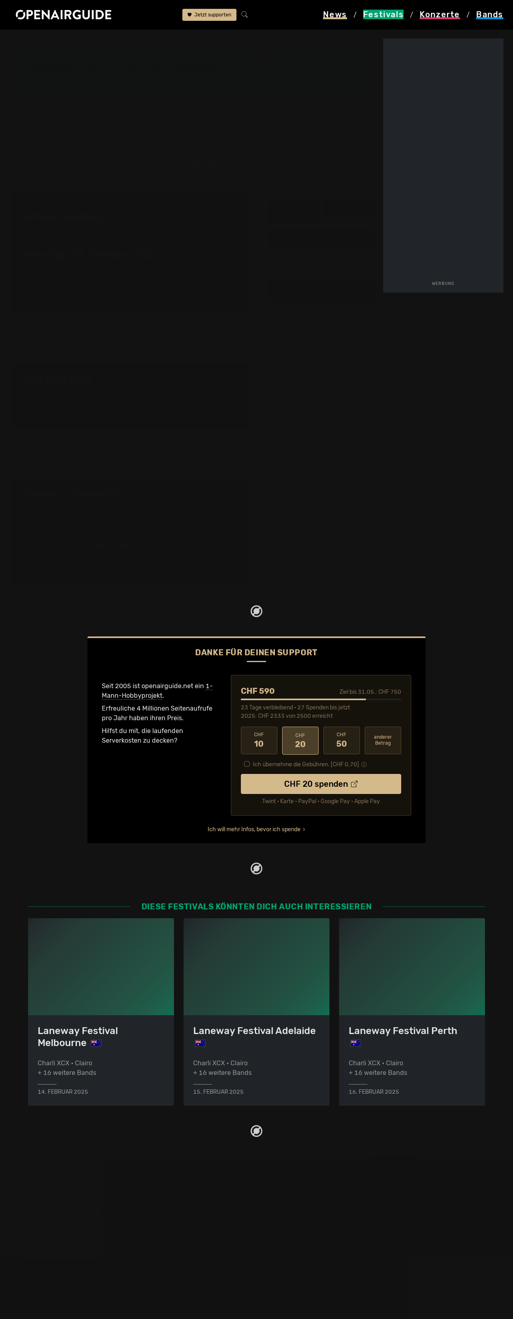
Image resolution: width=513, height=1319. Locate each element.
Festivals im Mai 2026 (60, 1237)
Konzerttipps (164, 1198)
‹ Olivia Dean (293, 320)
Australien (98, 41)
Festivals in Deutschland (65, 1218)
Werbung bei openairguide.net (307, 1218)
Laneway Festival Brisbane (160, 41)
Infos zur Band (348, 208)
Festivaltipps (47, 1198)
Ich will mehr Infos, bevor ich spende (254, 828)
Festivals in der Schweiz (64, 1208)
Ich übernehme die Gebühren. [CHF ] (306, 763)
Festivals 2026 (50, 1227)
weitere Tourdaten (321, 237)
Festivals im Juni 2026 (62, 1246)
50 (342, 740)
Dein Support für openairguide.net (313, 1208)
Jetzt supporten (209, 15)
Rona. (348, 320)
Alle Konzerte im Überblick (184, 1275)
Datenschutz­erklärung (295, 1227)
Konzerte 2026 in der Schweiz (190, 1266)
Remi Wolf (249, 41)
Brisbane (305, 71)
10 (259, 740)
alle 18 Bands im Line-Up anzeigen (321, 290)
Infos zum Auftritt (293, 212)
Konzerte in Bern (170, 1218)
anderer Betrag (383, 740)
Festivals (61, 41)
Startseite (24, 41)
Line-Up (216, 41)
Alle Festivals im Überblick (67, 1275)
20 (300, 740)
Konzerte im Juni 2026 (179, 1246)
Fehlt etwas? (224, 494)
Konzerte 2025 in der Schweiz (190, 1256)
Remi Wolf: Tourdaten (71, 494)
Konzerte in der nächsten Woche (193, 1227)
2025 (179, 300)
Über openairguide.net (295, 1198)
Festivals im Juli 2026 (61, 1256)
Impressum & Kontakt (293, 1237)
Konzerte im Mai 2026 (177, 1237)
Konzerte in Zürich (172, 1208)
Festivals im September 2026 (72, 1266)
